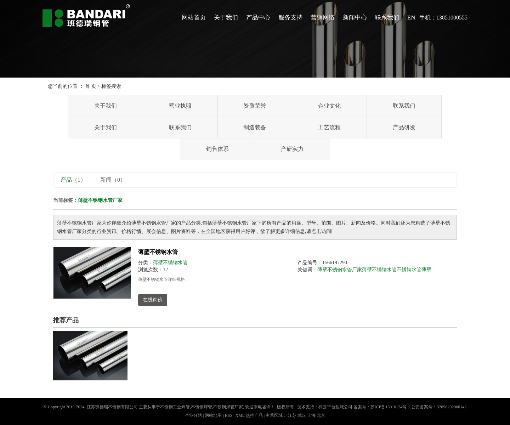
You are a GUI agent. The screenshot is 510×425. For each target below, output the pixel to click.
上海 (311, 415)
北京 (321, 415)
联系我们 (387, 17)
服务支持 (290, 17)
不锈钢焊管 (201, 406)
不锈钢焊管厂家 (228, 406)
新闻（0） (113, 180)
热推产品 (254, 415)
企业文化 (329, 106)
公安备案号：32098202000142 (438, 406)
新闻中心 (355, 17)
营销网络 (323, 17)
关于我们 (226, 17)
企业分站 (193, 415)
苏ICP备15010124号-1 (390, 406)
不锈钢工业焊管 (175, 406)
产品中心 (258, 17)
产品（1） (73, 180)
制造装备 (254, 127)
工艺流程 (329, 127)
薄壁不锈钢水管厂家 (339, 269)
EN (411, 17)
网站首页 (194, 17)
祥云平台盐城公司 (335, 406)
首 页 (90, 86)
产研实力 (292, 149)
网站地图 (214, 415)
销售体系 (217, 149)
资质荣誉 (254, 106)
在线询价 (153, 299)
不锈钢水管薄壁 (414, 269)
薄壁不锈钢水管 (158, 252)
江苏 (292, 415)
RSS (228, 415)
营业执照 (180, 106)
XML (239, 415)
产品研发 (404, 127)
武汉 (302, 415)
